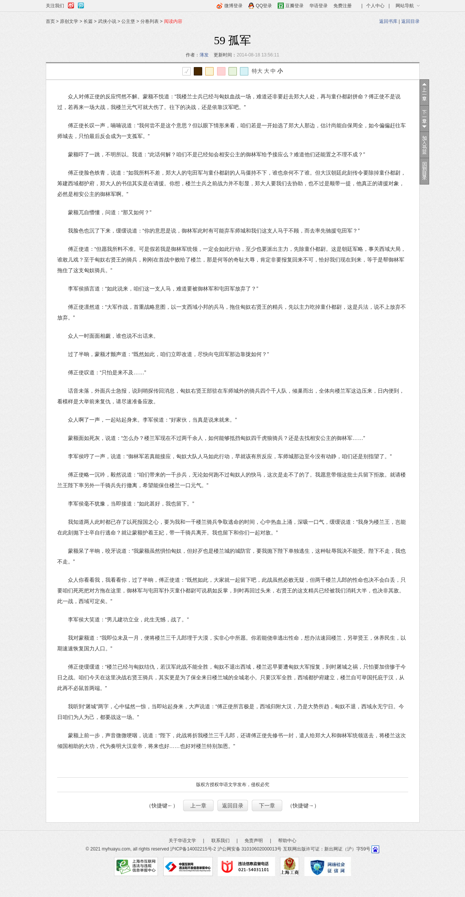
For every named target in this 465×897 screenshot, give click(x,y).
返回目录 (410, 21)
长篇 (88, 21)
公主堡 (128, 21)
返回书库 (388, 21)
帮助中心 (287, 840)
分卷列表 (149, 21)
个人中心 (375, 5)
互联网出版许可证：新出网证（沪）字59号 (326, 849)
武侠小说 (107, 21)
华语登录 (318, 5)
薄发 (204, 55)
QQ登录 (264, 5)
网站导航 (405, 5)
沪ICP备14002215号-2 (193, 849)
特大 (257, 71)
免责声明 (254, 840)
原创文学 (69, 21)
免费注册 (342, 5)
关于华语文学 (182, 840)
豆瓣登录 (294, 5)
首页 (50, 21)
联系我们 (220, 840)
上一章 (198, 805)
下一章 (267, 805)
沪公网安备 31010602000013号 (249, 849)
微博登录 (233, 5)
